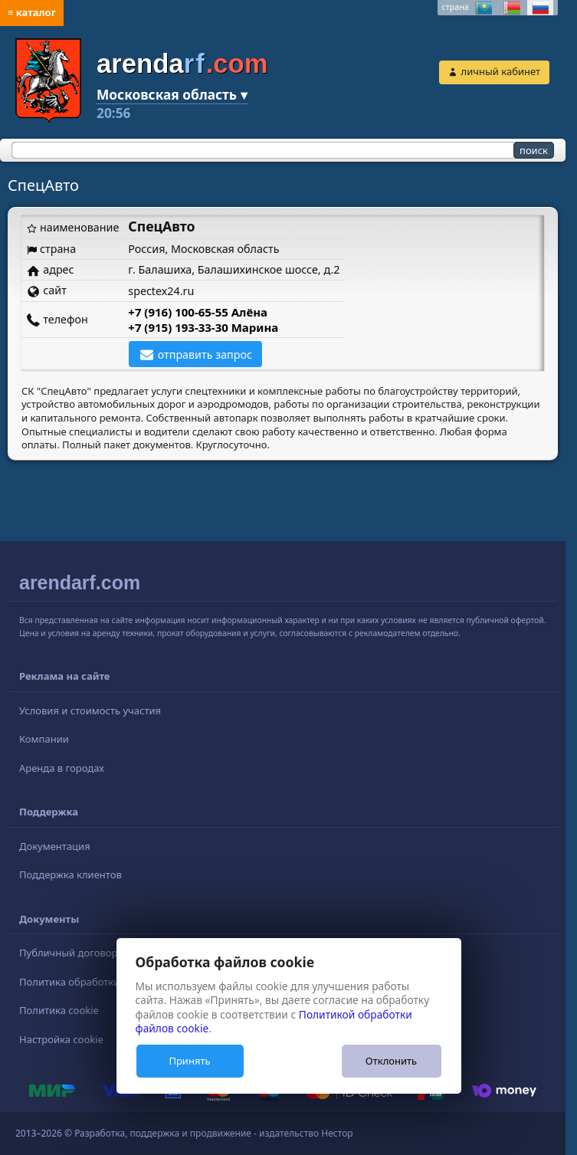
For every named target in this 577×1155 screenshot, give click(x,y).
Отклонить (391, 1061)
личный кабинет (500, 71)
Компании (44, 739)
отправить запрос (205, 354)
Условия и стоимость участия (90, 710)
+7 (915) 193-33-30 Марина (203, 327)
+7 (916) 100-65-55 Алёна (197, 312)
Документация (54, 846)
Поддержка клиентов (70, 874)
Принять (189, 1061)
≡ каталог (32, 12)
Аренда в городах (61, 768)
